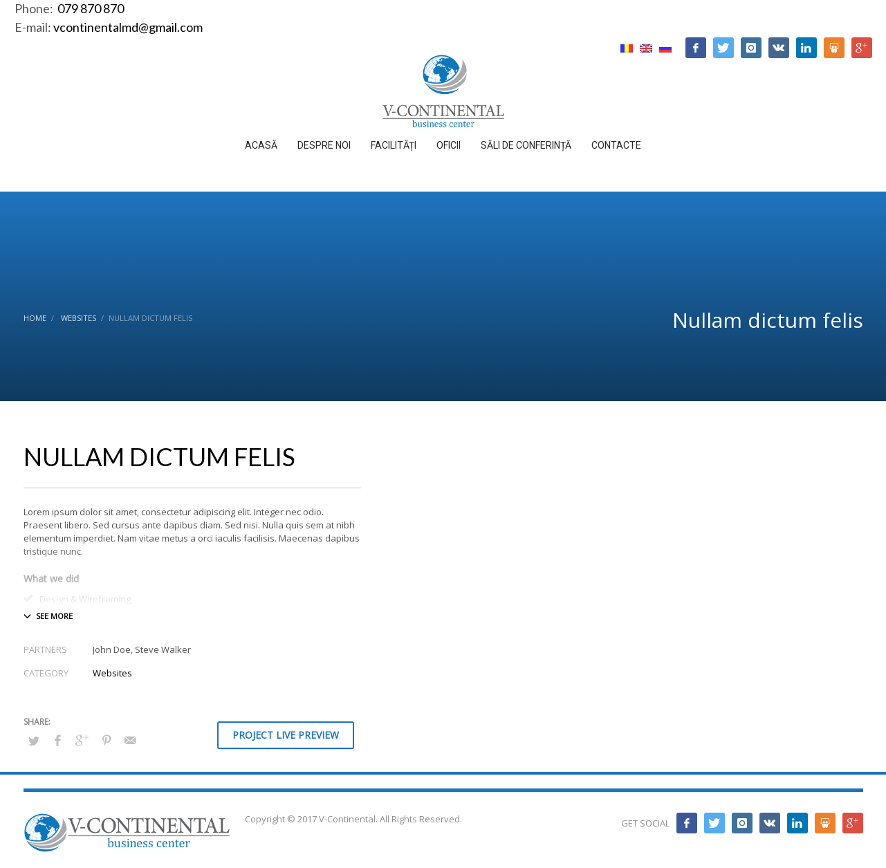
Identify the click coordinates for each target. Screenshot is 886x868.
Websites (78, 318)
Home (35, 318)
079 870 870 (89, 8)
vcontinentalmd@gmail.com (128, 27)
